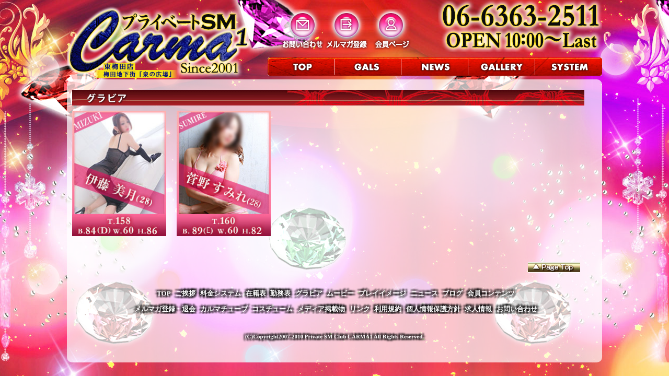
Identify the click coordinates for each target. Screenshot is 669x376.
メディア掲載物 (321, 309)
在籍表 (256, 293)
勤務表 (280, 293)
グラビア (308, 293)
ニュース (424, 293)
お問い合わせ (517, 309)
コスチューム (272, 309)
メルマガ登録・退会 (164, 309)
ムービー (340, 293)
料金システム (220, 293)
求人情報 (478, 309)
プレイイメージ (382, 293)
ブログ (452, 293)
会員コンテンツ (491, 293)
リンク (360, 309)
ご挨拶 (185, 293)
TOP (164, 293)
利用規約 (387, 309)
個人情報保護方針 (433, 309)
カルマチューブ (224, 309)
